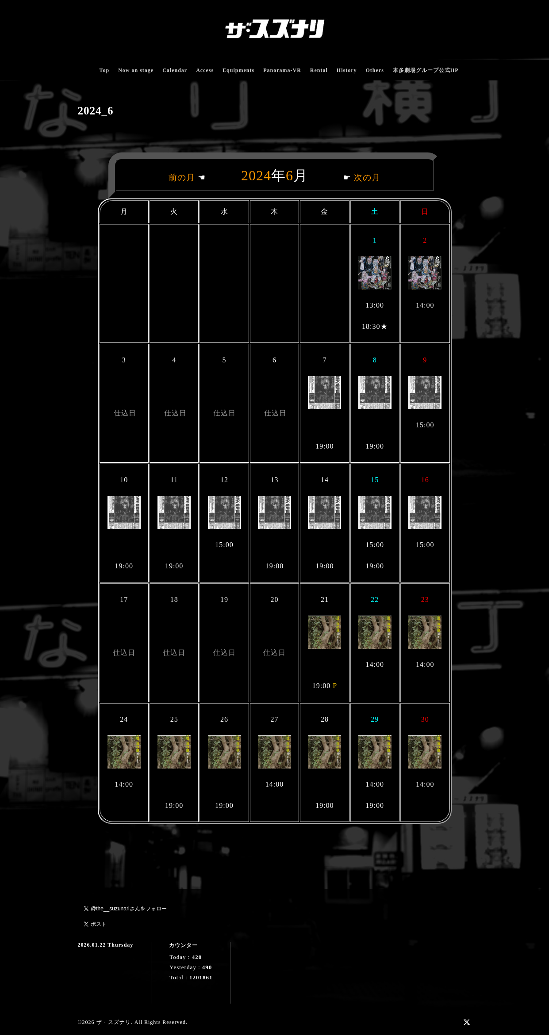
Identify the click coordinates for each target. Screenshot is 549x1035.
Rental (319, 70)
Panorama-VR (282, 70)
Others (374, 70)
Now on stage (136, 70)
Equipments (238, 70)
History (347, 70)
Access (205, 70)
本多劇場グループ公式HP (426, 70)
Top (105, 70)
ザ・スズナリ (113, 1022)
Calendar (174, 70)
